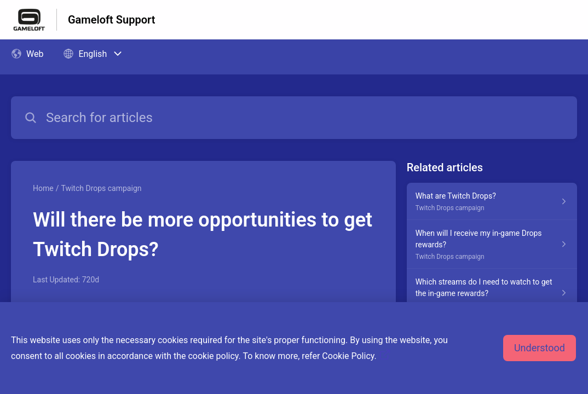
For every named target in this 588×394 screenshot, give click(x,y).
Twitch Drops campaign (101, 188)
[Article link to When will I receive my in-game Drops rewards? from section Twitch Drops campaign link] (492, 244)
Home (43, 188)
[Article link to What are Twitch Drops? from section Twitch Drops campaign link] (492, 201)
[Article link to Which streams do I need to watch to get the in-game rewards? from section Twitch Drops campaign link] (492, 293)
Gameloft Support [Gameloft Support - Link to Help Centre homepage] (111, 19)
